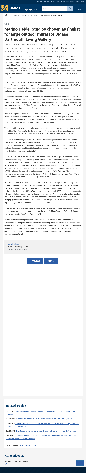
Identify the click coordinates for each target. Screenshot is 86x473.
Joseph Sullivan (13, 244)
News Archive (25, 15)
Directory (55, 1)
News (21, 446)
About (15, 15)
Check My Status (67, 1)
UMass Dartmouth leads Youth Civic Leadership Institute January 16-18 (43, 419)
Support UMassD (43, 1)
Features (27, 446)
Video (34, 446)
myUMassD (80, 1)
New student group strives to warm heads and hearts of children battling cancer (46, 431)
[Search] (70, 8)
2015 (35, 15)
